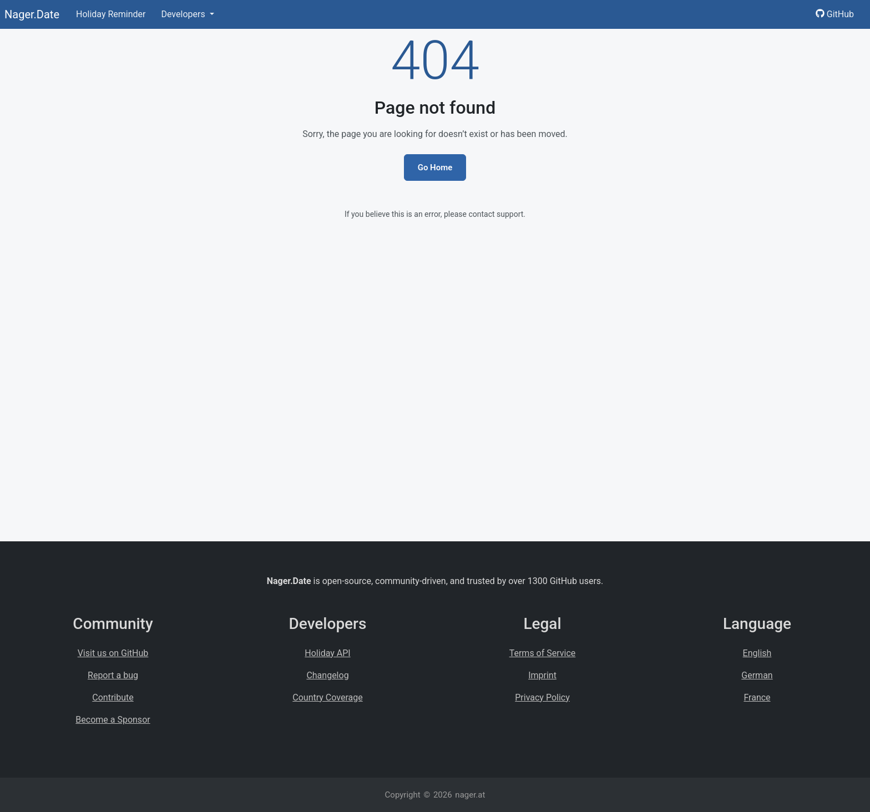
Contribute (112, 697)
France (756, 697)
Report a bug (113, 675)
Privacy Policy (542, 697)
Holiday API (327, 653)
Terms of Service (542, 653)
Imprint (542, 675)
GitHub (835, 14)
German (756, 675)
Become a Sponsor (112, 719)
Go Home (435, 167)
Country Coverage (327, 697)
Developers (184, 14)
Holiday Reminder (111, 14)
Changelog (327, 675)
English (757, 653)
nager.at (470, 795)
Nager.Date (31, 14)
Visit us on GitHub (113, 653)
